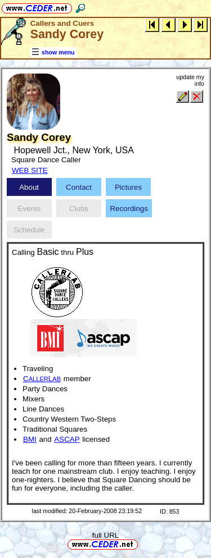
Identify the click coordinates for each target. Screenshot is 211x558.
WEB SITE (30, 170)
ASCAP (66, 439)
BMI (30, 439)
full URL (105, 535)
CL (42, 378)
